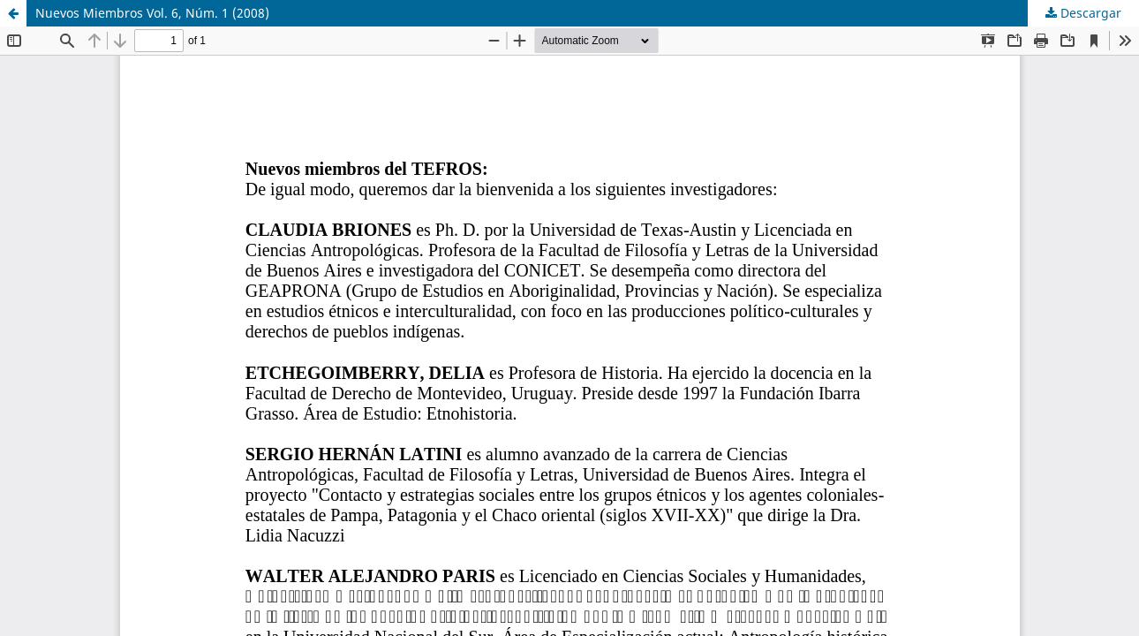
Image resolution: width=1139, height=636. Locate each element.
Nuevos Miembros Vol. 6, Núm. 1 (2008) (152, 12)
